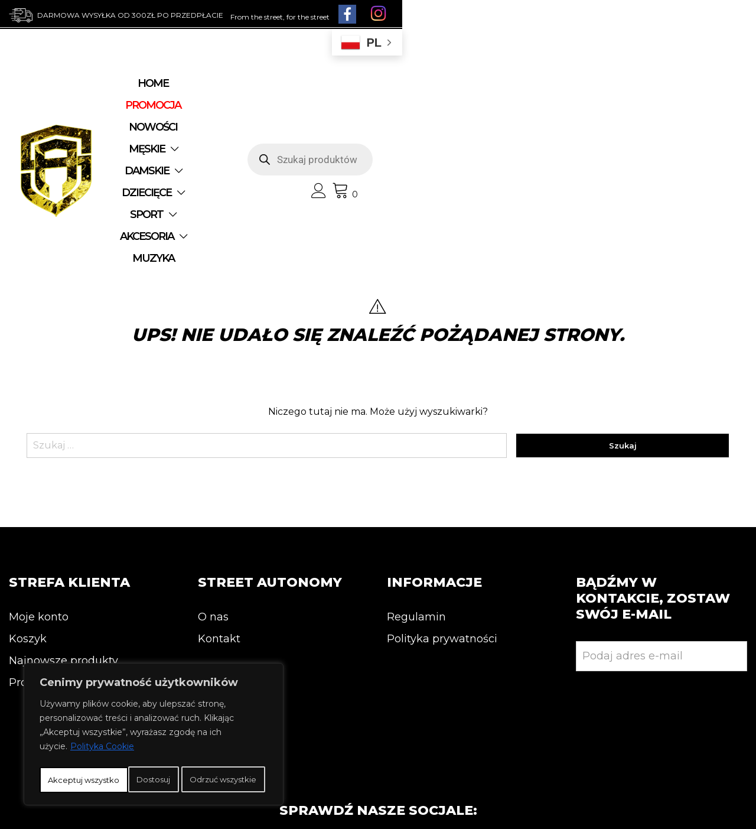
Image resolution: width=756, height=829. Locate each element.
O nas (213, 494)
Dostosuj (85, 754)
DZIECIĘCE (198, 125)
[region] (154, 723)
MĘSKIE (370, 103)
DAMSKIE (445, 103)
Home (165, 103)
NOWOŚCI (305, 103)
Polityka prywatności (442, 516)
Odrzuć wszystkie (199, 754)
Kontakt (219, 516)
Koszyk (28, 516)
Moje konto (39, 494)
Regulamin (416, 494)
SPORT (274, 125)
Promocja (34, 560)
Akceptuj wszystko (154, 780)
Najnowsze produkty (63, 538)
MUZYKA (437, 125)
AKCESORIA (353, 125)
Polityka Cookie (102, 724)
